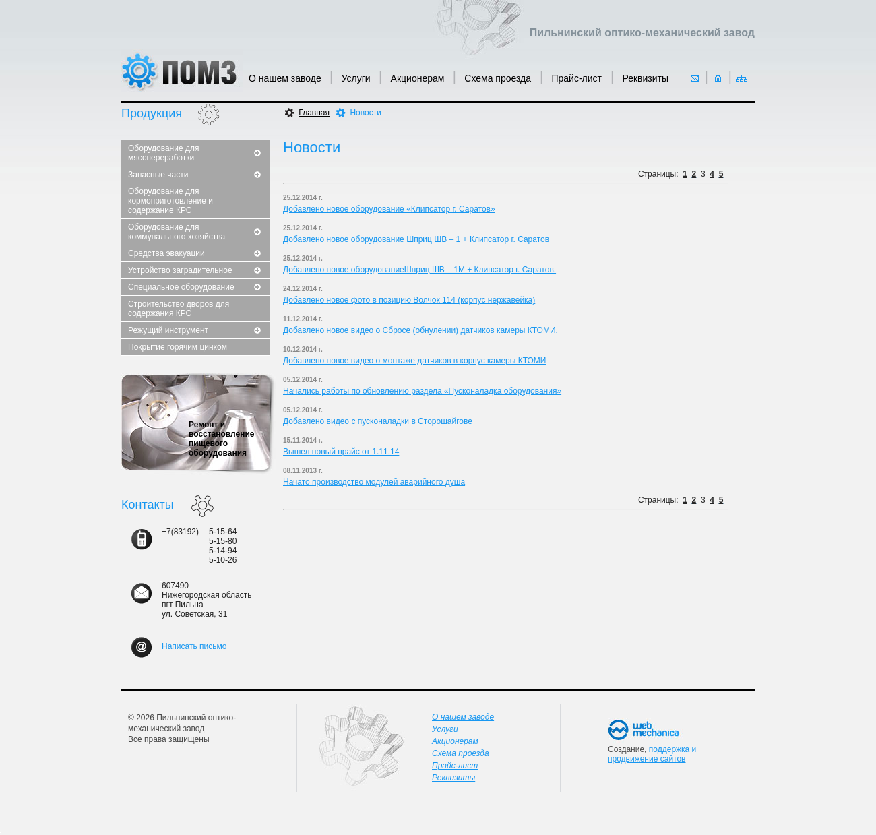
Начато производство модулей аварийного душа (374, 482)
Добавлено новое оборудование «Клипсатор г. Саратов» (389, 209)
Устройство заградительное (180, 270)
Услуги (356, 78)
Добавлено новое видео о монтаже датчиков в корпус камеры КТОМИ (414, 360)
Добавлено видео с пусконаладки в (350, 421)
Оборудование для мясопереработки (163, 153)
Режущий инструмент (168, 330)
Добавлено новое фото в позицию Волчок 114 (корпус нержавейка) (409, 300)
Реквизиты (645, 78)
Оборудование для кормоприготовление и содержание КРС (170, 201)
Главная (314, 112)
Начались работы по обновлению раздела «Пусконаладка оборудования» (422, 391)
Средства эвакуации (166, 253)
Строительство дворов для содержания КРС (178, 308)
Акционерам (418, 78)
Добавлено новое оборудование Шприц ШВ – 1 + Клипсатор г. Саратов (416, 239)
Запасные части (158, 174)
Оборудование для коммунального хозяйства (176, 231)
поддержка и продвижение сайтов (652, 754)
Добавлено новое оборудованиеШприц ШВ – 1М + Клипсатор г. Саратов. (419, 269)
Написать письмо (194, 646)
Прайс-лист (577, 78)
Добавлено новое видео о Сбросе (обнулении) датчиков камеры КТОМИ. (420, 330)
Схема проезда (499, 78)
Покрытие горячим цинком (177, 347)
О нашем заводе (285, 78)
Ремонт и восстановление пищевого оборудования (222, 439)
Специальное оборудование (181, 287)
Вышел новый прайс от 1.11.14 (341, 451)
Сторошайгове (445, 421)
